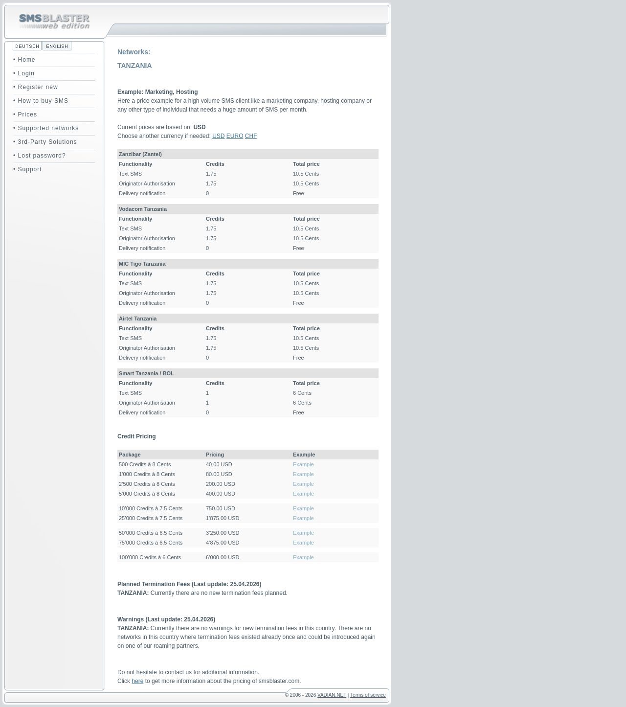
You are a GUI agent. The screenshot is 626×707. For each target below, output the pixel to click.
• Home (24, 59)
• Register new (35, 87)
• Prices (25, 114)
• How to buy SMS (40, 100)
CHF (251, 136)
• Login (24, 73)
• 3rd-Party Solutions (45, 141)
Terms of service (368, 695)
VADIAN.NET (331, 695)
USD (218, 136)
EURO (235, 136)
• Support (27, 169)
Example (303, 464)
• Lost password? (39, 155)
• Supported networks (46, 128)
